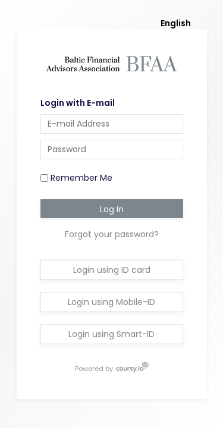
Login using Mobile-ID (111, 302)
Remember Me (76, 178)
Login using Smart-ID (111, 334)
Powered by (94, 368)
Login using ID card (111, 270)
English (176, 23)
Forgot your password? (112, 234)
